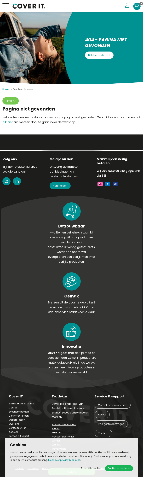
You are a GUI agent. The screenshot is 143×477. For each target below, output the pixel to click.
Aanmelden (60, 186)
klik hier (7, 122)
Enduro (55, 428)
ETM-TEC (57, 432)
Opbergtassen (17, 419)
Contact (13, 407)
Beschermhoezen (19, 411)
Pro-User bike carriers (64, 424)
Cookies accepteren (119, 468)
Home (5, 89)
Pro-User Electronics (63, 436)
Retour (102, 414)
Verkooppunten (17, 428)
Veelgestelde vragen (111, 424)
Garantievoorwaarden (112, 405)
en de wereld (21, 403)
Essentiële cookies (91, 468)
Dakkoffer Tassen (19, 415)
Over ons (14, 423)
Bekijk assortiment (99, 55)
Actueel (13, 432)
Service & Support (19, 436)
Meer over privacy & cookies (64, 460)
